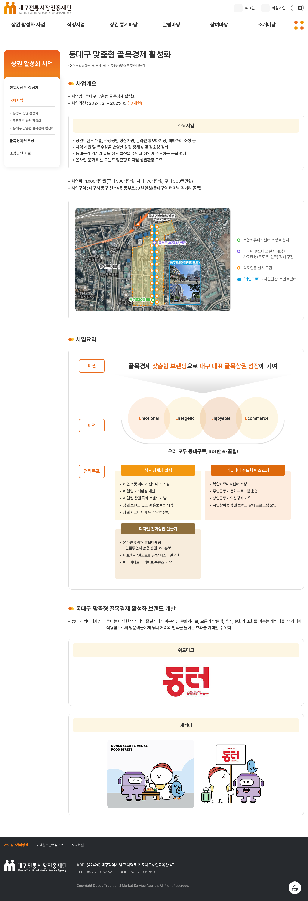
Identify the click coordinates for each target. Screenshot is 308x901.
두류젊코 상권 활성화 (27, 121)
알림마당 (172, 24)
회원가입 (279, 8)
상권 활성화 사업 (28, 24)
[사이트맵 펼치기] (299, 25)
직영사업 (76, 24)
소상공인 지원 (20, 153)
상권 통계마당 (124, 24)
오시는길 (78, 845)
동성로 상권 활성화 (25, 113)
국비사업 (101, 65)
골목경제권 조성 (22, 140)
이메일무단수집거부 (50, 845)
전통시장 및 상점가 (24, 87)
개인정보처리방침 (16, 845)
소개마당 (267, 24)
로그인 (250, 8)
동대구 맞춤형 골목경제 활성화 (127, 65)
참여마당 (219, 24)
